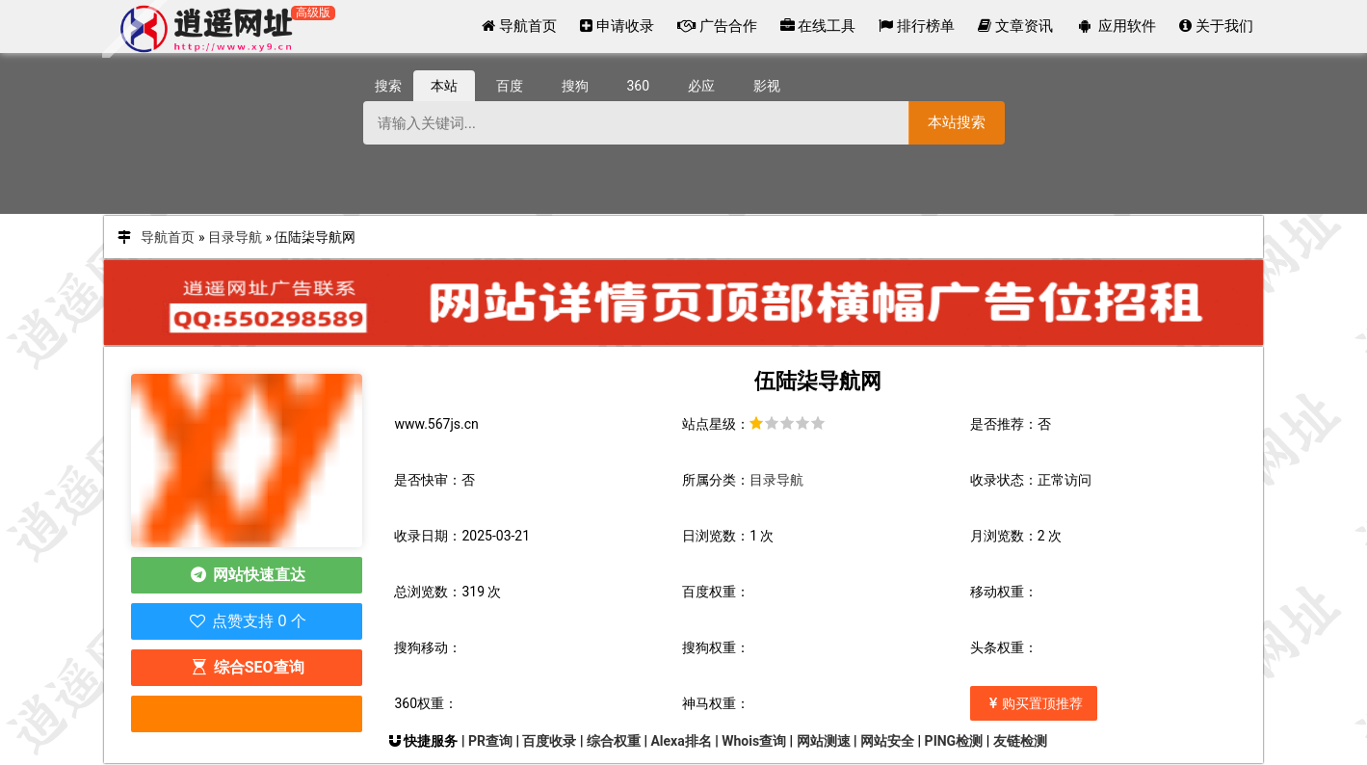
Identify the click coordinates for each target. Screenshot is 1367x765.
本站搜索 (957, 122)
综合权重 (614, 741)
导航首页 (168, 237)
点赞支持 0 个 (247, 621)
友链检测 (1020, 741)
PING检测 (954, 741)
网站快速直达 (247, 575)
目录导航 (235, 237)
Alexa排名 (680, 741)
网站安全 (887, 741)
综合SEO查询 (246, 667)
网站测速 (824, 741)
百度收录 (549, 741)
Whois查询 (754, 741)
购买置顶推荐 (1034, 703)
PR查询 (490, 741)
